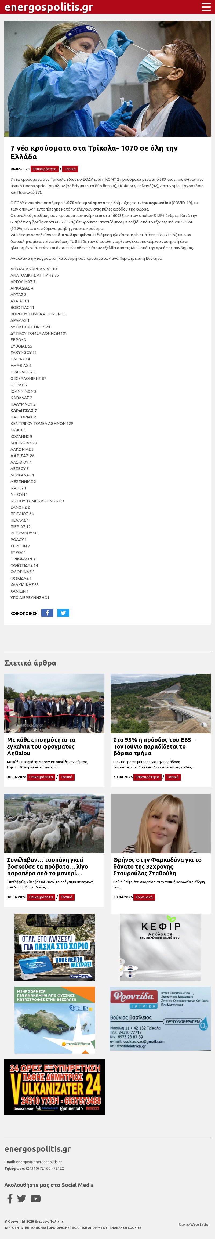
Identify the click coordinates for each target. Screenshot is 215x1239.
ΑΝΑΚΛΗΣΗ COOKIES (125, 1227)
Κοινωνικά (144, 897)
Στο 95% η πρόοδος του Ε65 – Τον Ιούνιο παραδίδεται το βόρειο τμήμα (154, 746)
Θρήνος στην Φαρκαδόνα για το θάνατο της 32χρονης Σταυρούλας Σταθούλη (157, 866)
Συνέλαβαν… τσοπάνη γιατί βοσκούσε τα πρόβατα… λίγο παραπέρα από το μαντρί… (47, 866)
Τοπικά (70, 169)
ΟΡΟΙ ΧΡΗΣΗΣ (59, 1227)
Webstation (200, 1224)
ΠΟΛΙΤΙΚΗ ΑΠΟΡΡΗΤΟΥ (89, 1227)
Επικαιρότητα (45, 169)
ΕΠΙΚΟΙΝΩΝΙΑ (36, 1227)
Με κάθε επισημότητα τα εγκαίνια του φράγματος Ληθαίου (41, 746)
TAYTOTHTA (14, 1227)
